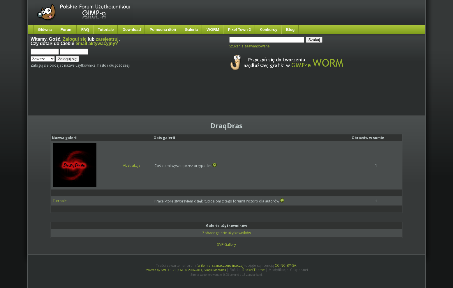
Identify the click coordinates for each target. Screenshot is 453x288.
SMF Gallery (226, 244)
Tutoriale (106, 29)
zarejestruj (107, 39)
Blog (290, 29)
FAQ (85, 29)
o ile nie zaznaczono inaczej (221, 265)
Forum (67, 29)
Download (131, 29)
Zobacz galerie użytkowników (226, 232)
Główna (45, 29)
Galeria (191, 29)
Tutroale (60, 200)
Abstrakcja (131, 165)
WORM (213, 29)
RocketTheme (253, 269)
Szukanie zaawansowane (249, 46)
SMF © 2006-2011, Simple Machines (202, 270)
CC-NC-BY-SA (285, 265)
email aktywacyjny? (96, 43)
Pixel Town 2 (239, 29)
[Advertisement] (140, 98)
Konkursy (268, 29)
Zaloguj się (74, 39)
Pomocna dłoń (162, 29)
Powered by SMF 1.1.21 (160, 270)
